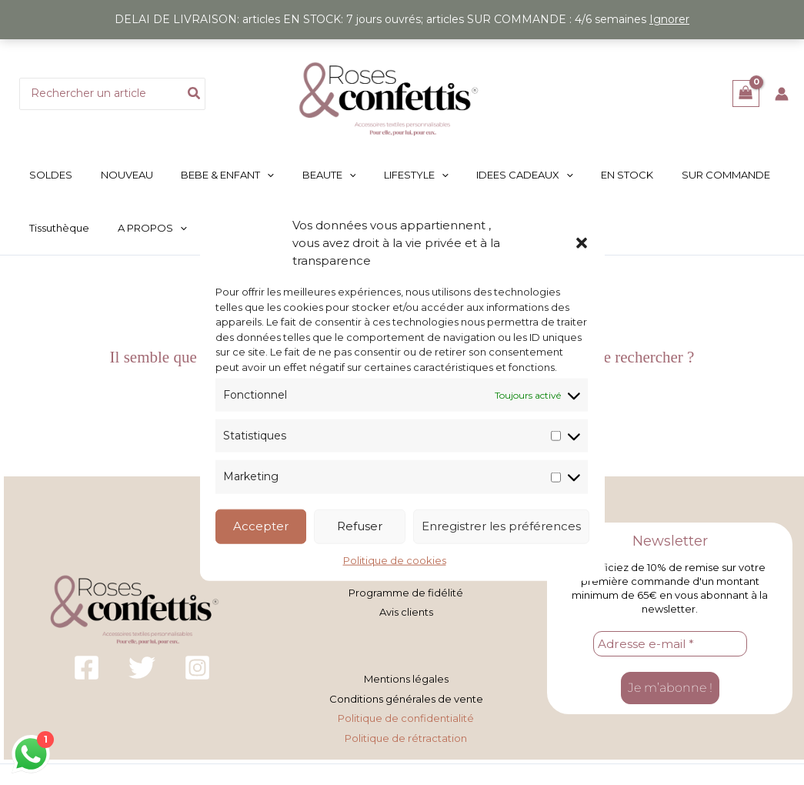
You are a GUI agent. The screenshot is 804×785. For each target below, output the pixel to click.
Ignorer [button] (669, 19)
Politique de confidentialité (406, 704)
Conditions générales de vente (406, 686)
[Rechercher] (195, 93)
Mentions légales (406, 669)
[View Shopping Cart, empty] (745, 93)
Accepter (261, 526)
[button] (581, 242)
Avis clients (406, 603)
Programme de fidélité (406, 586)
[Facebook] (86, 658)
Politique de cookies (394, 559)
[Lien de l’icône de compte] (782, 94)
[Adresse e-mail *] (670, 634)
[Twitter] (141, 658)
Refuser (359, 526)
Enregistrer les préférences (501, 526)
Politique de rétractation (406, 722)
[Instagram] (197, 658)
